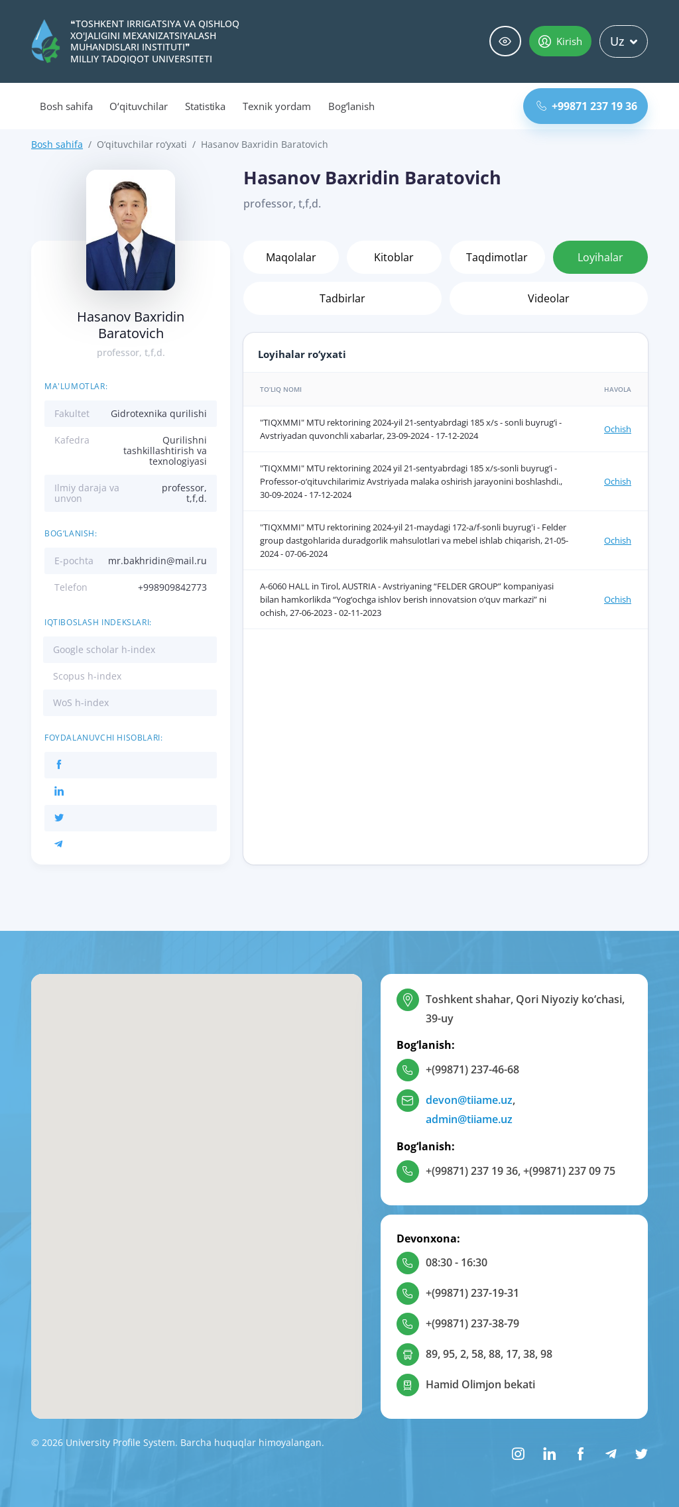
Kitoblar (394, 257)
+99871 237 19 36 (586, 106)
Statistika (205, 106)
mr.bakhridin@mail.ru (157, 560)
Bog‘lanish (351, 106)
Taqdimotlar (497, 257)
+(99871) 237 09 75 (569, 1171)
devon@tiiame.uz (469, 1100)
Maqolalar (291, 257)
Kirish (560, 41)
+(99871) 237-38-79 (472, 1323)
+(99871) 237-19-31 (472, 1293)
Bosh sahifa (66, 106)
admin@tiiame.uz (469, 1119)
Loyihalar (600, 257)
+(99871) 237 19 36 (472, 1171)
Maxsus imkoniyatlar (505, 41)
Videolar (549, 298)
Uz (623, 41)
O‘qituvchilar (138, 106)
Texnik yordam (276, 106)
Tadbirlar (342, 298)
